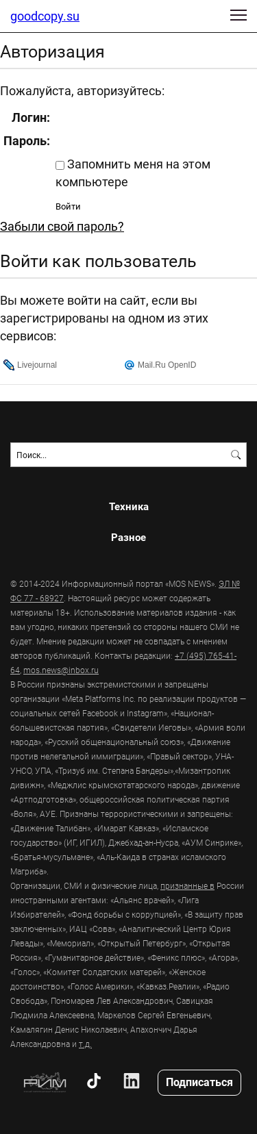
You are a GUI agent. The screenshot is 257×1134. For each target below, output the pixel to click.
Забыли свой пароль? (62, 226)
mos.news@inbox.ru (61, 669)
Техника (129, 506)
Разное (128, 537)
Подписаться (199, 1081)
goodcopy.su (44, 16)
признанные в (187, 885)
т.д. (85, 1043)
